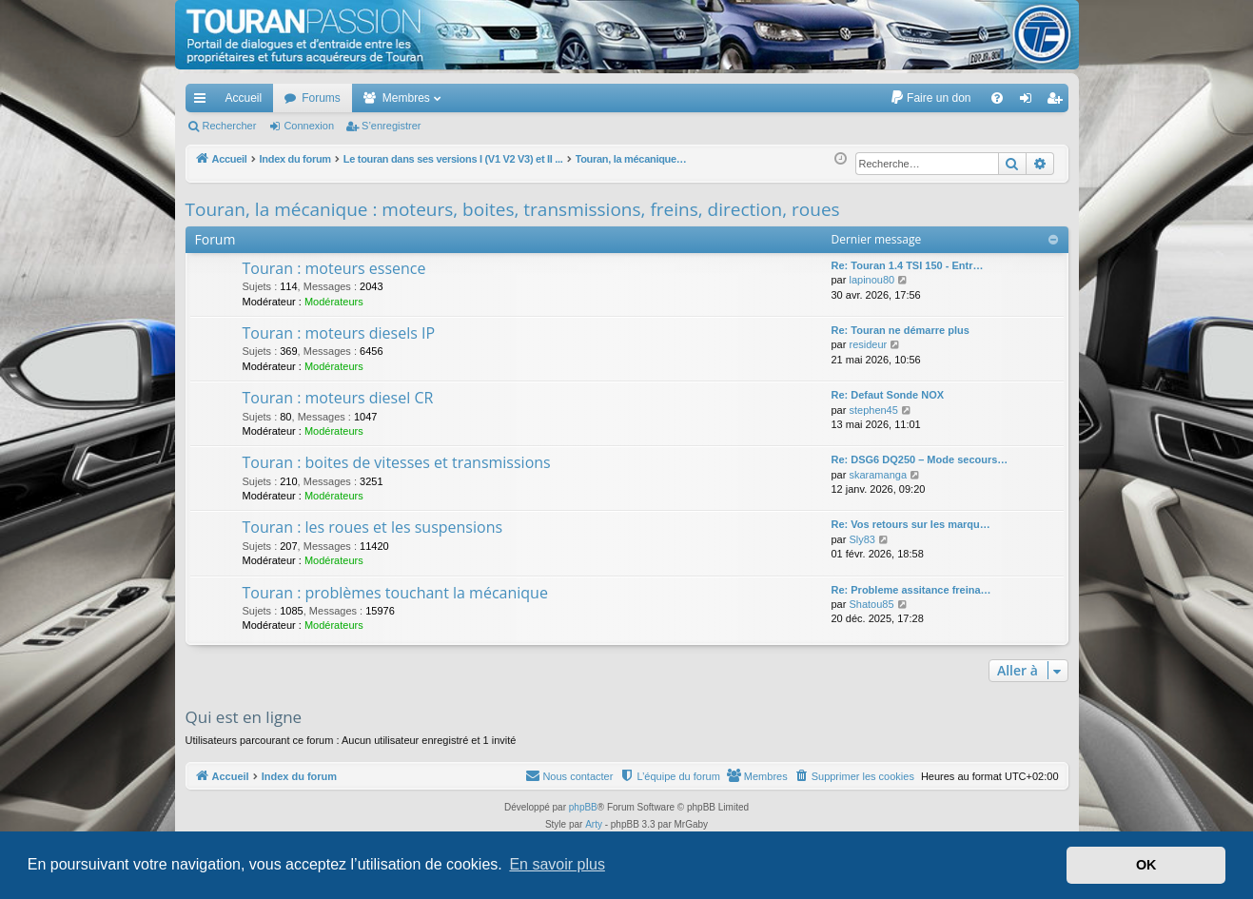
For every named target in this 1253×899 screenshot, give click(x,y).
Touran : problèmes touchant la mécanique (395, 592)
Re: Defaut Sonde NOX (888, 395)
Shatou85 (871, 604)
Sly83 (862, 539)
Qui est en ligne (244, 717)
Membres (406, 98)
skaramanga (878, 474)
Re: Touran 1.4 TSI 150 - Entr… (908, 265)
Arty (593, 824)
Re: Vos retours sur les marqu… (911, 524)
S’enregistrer (391, 125)
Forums (321, 98)
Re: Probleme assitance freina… (911, 590)
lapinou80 (871, 279)
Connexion (309, 125)
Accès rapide (203, 101)
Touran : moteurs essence (334, 268)
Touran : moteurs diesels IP (339, 332)
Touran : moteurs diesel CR (338, 397)
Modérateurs (333, 301)
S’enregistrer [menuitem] (1057, 101)
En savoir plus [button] (557, 864)
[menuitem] (930, 98)
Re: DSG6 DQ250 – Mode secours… (920, 459)
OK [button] (1146, 864)
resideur (868, 344)
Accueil (244, 98)
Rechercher (230, 125)
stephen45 (873, 410)
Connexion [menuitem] (1029, 101)
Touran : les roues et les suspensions (373, 527)
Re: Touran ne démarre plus (900, 330)
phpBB (583, 807)
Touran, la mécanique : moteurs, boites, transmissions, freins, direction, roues (513, 209)
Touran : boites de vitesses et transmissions (397, 462)
